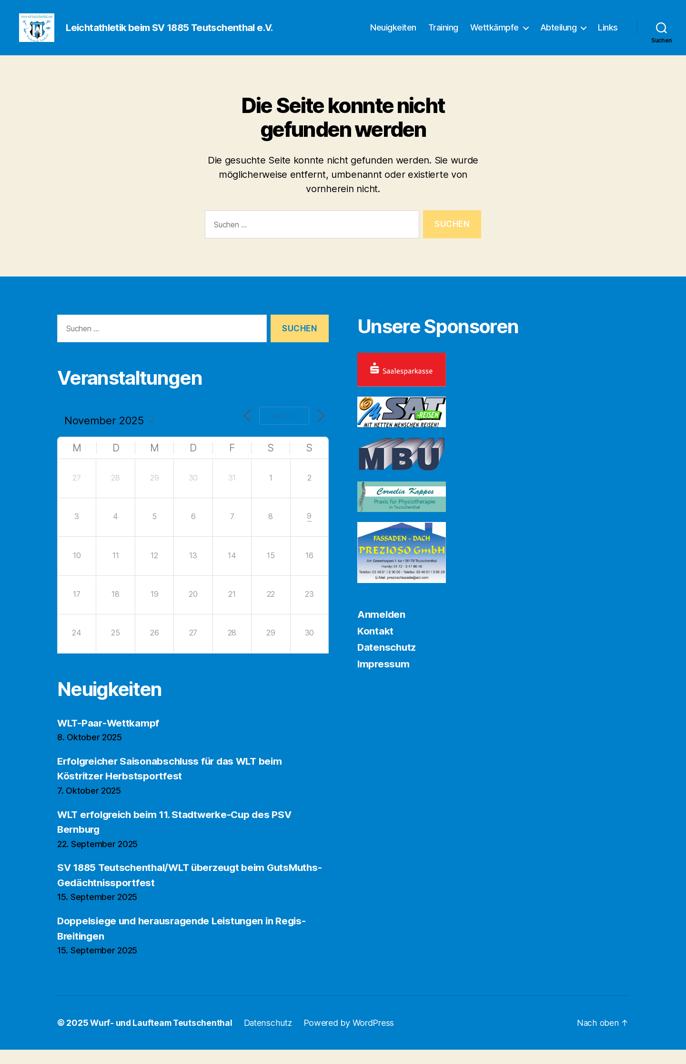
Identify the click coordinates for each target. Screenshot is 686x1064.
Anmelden (381, 628)
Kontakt (375, 645)
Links (608, 35)
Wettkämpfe (494, 35)
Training (443, 35)
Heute (282, 430)
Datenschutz (387, 661)
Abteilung (558, 35)
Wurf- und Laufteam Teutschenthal (162, 1037)
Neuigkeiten (393, 35)
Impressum (384, 678)
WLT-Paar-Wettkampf (109, 737)
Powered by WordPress (353, 1037)
